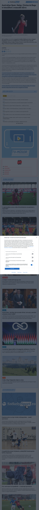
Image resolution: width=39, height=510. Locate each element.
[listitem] (19, 251)
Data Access (19, 272)
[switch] (32, 254)
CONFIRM (12, 268)
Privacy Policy (25, 272)
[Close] (37, 238)
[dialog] (19, 255)
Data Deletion (14, 272)
